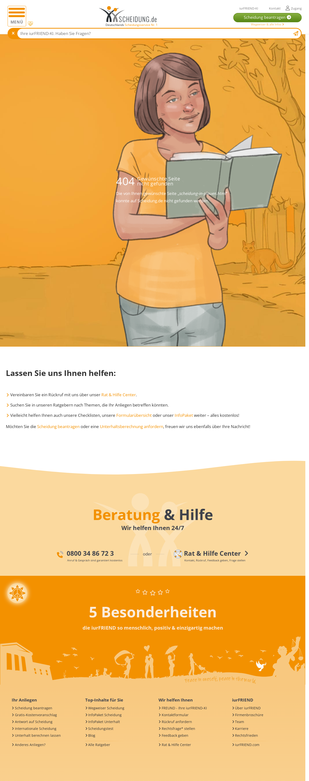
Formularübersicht (134, 415)
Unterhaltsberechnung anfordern (131, 426)
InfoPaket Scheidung (105, 715)
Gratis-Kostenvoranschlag (36, 715)
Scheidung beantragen (58, 426)
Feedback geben (175, 735)
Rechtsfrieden (246, 735)
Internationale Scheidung (35, 728)
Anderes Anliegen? (30, 744)
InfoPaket (184, 415)
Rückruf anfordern (177, 721)
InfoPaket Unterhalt (104, 721)
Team (239, 721)
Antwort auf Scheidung (34, 721)
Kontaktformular (175, 715)
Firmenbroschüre (249, 715)
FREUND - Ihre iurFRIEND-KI (184, 708)
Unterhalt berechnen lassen (38, 735)
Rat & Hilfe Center (118, 394)
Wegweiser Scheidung (106, 708)
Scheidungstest (100, 728)
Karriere (241, 728)
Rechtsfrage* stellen (178, 728)
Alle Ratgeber (99, 744)
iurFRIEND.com (247, 744)
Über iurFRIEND (248, 708)
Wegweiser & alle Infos (267, 24)
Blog (91, 735)
